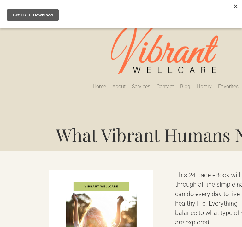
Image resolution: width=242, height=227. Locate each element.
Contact (165, 87)
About (119, 87)
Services (141, 87)
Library (204, 87)
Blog (185, 87)
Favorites (228, 87)
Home (99, 87)
